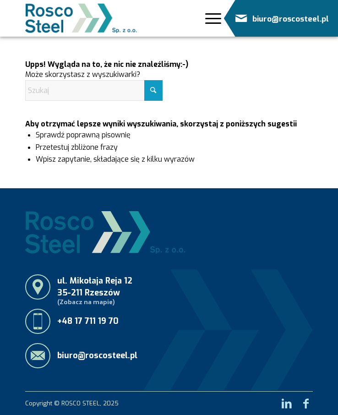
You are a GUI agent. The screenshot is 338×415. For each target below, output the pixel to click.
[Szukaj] (94, 90)
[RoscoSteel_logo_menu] (81, 18)
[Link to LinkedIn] (287, 401)
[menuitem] (209, 21)
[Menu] (210, 18)
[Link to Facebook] (306, 401)
